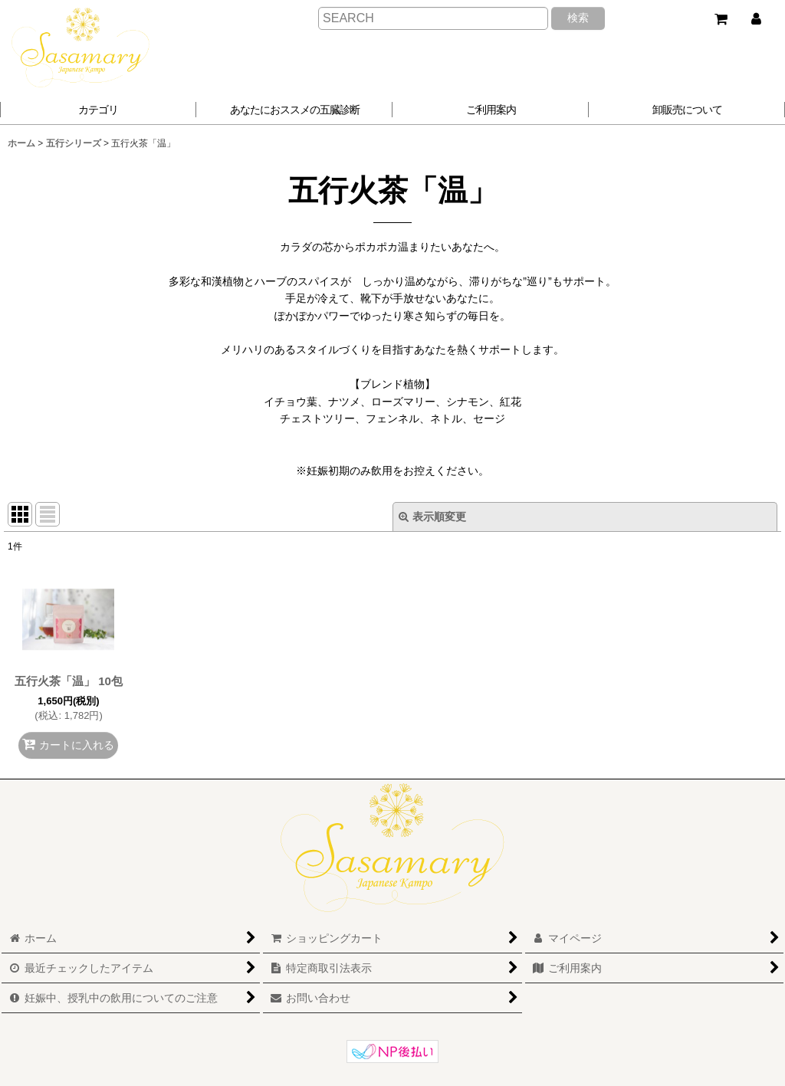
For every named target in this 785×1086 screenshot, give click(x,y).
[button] (294, 109)
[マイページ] (756, 19)
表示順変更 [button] (432, 516)
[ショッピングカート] (720, 19)
